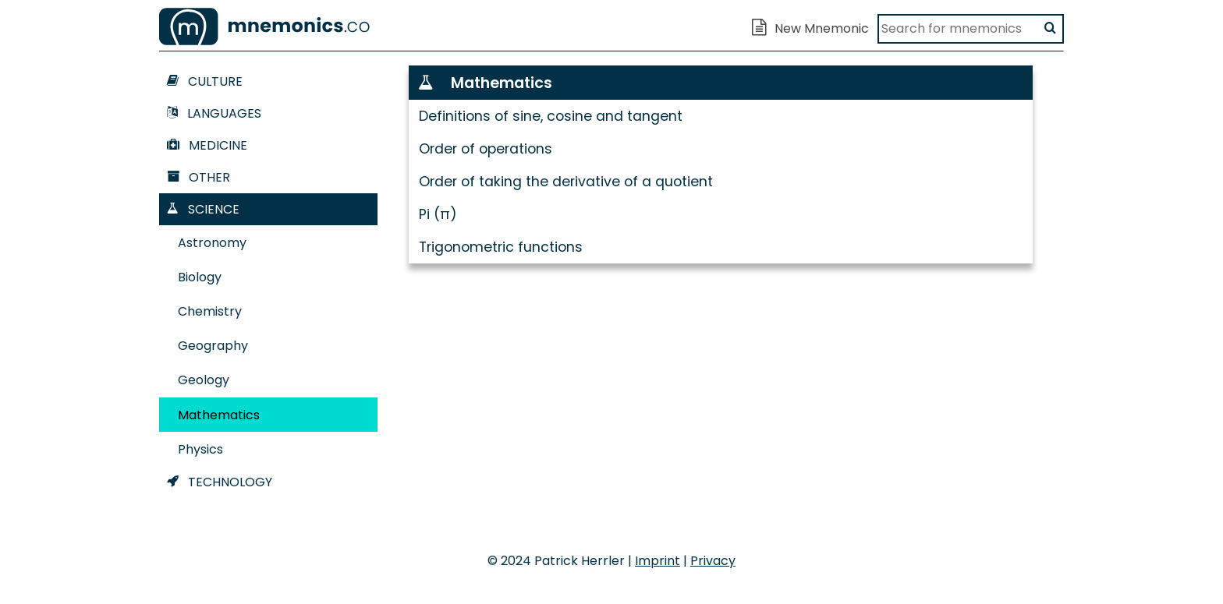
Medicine (207, 145)
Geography (213, 346)
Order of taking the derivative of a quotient (566, 181)
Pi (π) (438, 214)
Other (198, 177)
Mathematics (219, 415)
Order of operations (485, 149)
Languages (214, 113)
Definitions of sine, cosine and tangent (550, 116)
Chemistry (210, 311)
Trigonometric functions (501, 247)
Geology (203, 380)
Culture (205, 81)
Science (203, 209)
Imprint (657, 561)
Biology (200, 277)
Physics (200, 449)
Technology (219, 482)
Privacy (713, 561)
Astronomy (212, 243)
